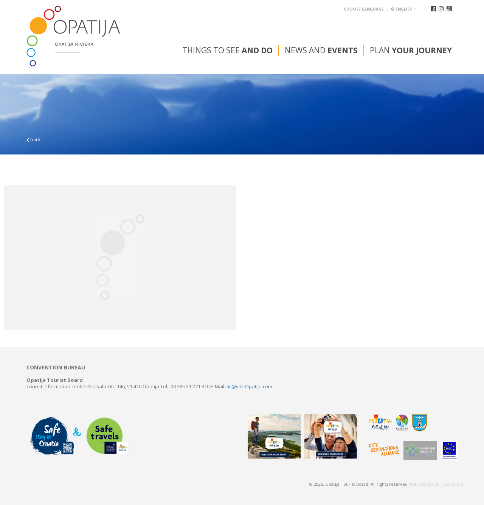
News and (321, 50)
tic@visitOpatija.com (249, 386)
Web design (421, 484)
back (33, 139)
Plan (411, 50)
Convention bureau (55, 367)
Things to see (227, 50)
